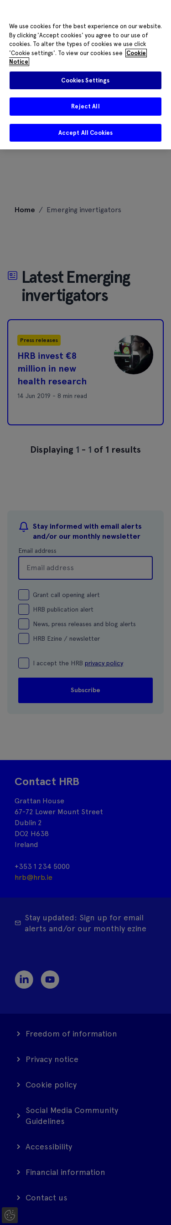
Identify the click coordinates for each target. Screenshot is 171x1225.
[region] (85, 74)
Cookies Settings (85, 80)
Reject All (85, 106)
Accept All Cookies (85, 132)
